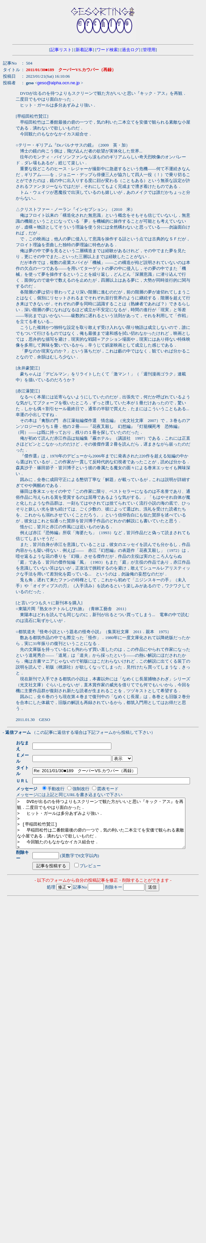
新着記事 (84, 49)
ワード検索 (107, 49)
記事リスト (61, 49)
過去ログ (130, 49)
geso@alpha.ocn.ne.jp (58, 82)
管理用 (149, 49)
